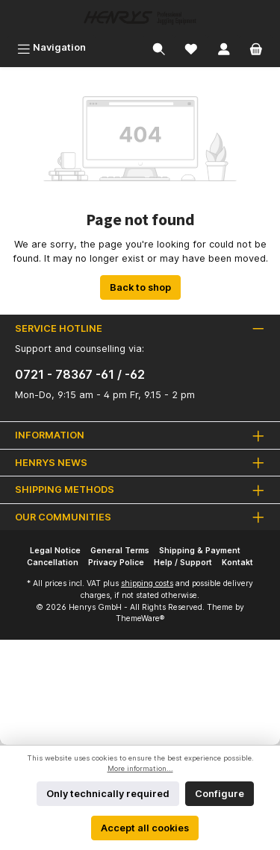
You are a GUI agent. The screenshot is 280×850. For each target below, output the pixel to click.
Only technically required (107, 793)
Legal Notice (55, 550)
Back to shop (140, 287)
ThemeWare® (140, 618)
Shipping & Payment (199, 550)
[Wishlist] (191, 47)
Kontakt (237, 562)
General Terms (119, 550)
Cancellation (52, 562)
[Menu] (51, 47)
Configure (219, 793)
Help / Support (183, 562)
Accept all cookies (145, 828)
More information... (140, 768)
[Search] (159, 47)
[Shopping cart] (256, 47)
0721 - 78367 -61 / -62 (80, 374)
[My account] (224, 47)
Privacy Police (116, 562)
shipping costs (147, 583)
